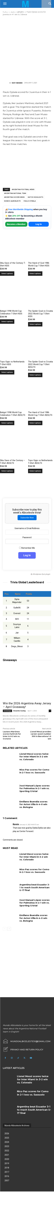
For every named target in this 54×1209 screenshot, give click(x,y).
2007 (7, 1180)
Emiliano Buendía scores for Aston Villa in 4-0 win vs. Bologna (33, 804)
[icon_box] (23, 1050)
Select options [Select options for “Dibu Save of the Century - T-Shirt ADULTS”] (7, 471)
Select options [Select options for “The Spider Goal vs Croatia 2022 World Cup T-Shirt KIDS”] (35, 324)
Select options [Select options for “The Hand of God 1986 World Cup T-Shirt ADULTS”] (35, 423)
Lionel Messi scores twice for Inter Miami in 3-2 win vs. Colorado (33, 756)
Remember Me (27, 548)
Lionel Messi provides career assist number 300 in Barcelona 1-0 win (40, 735)
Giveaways (7, 711)
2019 (7, 1163)
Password (27, 537)
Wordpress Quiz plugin (41, 574)
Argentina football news (23, 189)
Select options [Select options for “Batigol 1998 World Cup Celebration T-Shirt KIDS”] (7, 321)
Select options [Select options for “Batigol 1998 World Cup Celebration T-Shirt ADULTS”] (7, 423)
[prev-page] (4, 929)
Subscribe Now (27, 517)
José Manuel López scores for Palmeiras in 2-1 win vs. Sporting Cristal (34, 788)
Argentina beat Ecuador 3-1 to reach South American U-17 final (34, 887)
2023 (7, 1146)
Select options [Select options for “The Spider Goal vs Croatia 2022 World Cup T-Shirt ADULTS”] (35, 375)
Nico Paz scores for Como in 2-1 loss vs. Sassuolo (34, 771)
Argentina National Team (15, 193)
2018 (7, 1168)
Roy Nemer (17, 83)
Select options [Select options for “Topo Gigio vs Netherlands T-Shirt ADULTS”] (35, 471)
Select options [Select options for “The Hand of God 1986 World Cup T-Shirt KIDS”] (35, 273)
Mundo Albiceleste (12, 201)
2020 (7, 1159)
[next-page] (9, 929)
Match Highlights (35, 197)
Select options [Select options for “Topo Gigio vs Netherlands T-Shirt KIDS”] (7, 372)
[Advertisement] (27, 48)
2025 (7, 1138)
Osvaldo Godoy (19, 711)
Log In (38, 224)
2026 (7, 1133)
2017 (7, 1172)
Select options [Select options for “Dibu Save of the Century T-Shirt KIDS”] (7, 273)
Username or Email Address (27, 528)
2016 (7, 1176)
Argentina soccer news (14, 197)
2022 (7, 1150)
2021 (7, 1155)
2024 (7, 1142)
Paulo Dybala (30, 201)
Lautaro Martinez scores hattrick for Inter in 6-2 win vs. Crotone (12, 735)
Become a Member (16, 224)
